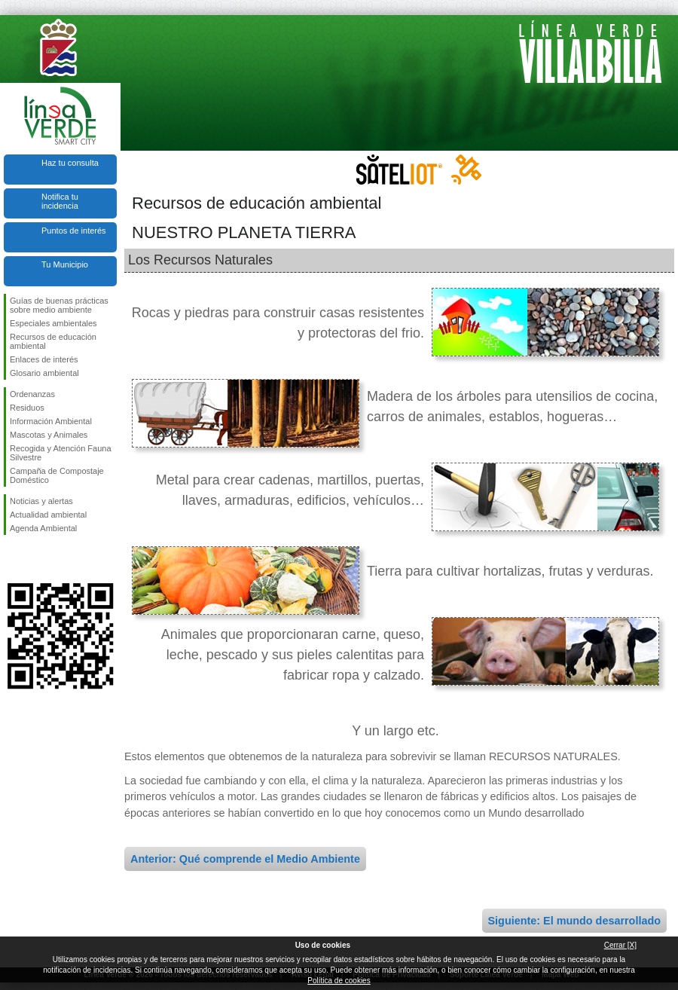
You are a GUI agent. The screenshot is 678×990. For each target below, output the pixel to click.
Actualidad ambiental (48, 514)
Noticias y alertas (41, 501)
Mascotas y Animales (48, 434)
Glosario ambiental (44, 372)
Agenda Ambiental (43, 528)
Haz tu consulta (70, 162)
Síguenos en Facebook (13, 559)
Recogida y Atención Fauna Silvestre (60, 453)
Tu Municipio (64, 264)
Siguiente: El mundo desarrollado (574, 921)
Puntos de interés (73, 230)
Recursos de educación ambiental (53, 341)
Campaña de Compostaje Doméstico (57, 475)
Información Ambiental (51, 421)
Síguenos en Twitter (38, 559)
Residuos (27, 407)
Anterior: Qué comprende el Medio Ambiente (245, 859)
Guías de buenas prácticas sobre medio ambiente (59, 305)
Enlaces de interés (44, 359)
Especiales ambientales (53, 323)
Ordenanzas (32, 394)
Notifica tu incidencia (59, 201)
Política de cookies (338, 980)
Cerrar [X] (620, 945)
